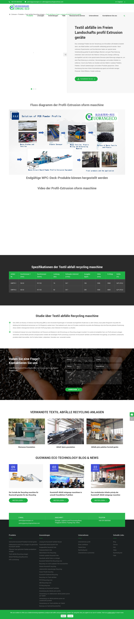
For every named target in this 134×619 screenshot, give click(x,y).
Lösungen (40, 16)
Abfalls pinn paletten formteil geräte (104, 447)
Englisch (120, 2)
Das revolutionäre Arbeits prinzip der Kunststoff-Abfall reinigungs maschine (105, 493)
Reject (63, 616)
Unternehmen (93, 16)
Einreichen (73, 389)
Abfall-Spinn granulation (65, 447)
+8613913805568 (15, 2)
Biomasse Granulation (26, 447)
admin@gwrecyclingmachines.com (52, 2)
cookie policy (111, 612)
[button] (65, 54)
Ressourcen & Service (77, 16)
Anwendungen (53, 16)
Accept (70, 616)
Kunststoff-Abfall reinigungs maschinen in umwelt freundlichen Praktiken (66, 493)
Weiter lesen (18, 500)
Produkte (30, 16)
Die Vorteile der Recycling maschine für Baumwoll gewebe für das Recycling (23, 493)
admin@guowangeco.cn (33, 2)
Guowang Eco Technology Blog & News (67, 458)
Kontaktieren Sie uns (110, 16)
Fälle (63, 16)
